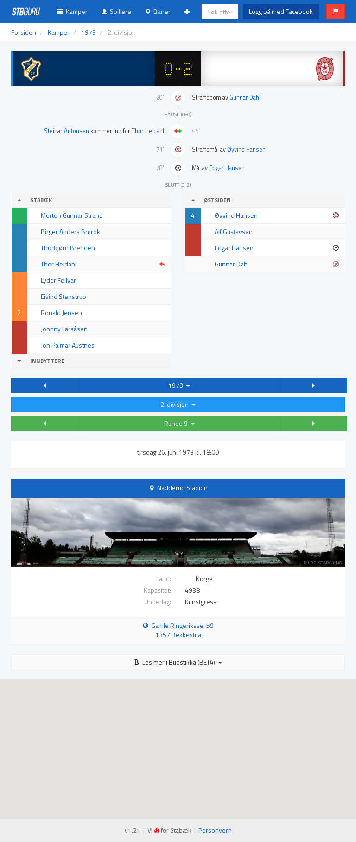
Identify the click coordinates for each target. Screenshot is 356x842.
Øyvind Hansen (246, 149)
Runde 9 (179, 423)
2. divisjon (178, 404)
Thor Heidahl (148, 131)
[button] (335, 11)
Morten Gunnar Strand (72, 215)
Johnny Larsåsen (64, 329)
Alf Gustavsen (234, 231)
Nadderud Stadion (182, 488)
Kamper (72, 11)
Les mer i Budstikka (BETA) (178, 662)
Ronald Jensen (61, 312)
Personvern (215, 830)
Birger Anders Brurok (70, 231)
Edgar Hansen (227, 168)
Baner (158, 11)
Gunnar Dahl (245, 97)
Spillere (116, 11)
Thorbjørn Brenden (68, 248)
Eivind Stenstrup (63, 296)
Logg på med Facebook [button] (281, 11)
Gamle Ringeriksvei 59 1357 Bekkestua (178, 629)
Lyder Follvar (58, 280)
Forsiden (23, 32)
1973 (179, 385)
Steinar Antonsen (66, 131)
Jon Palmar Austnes (68, 345)
